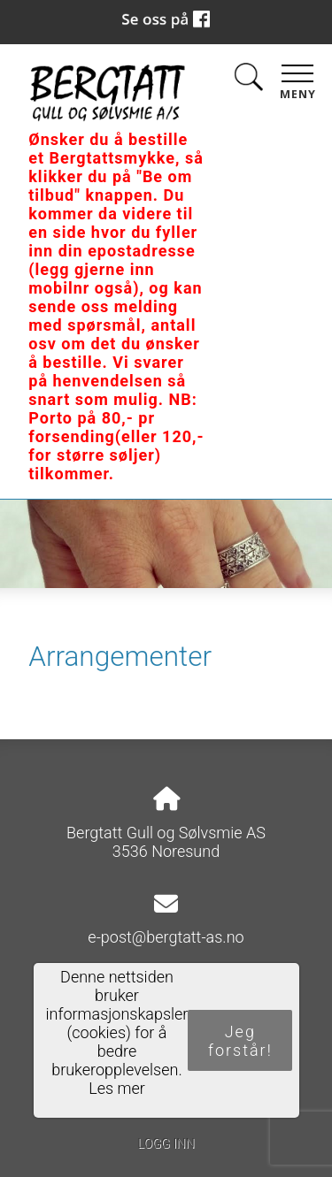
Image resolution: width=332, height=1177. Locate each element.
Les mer (117, 1088)
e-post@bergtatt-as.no (165, 937)
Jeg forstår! (240, 1040)
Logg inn (165, 1143)
